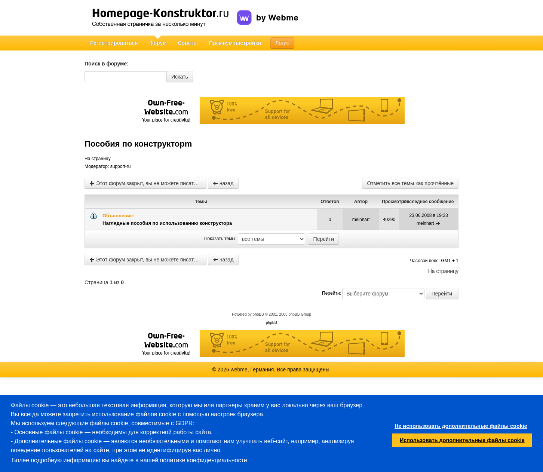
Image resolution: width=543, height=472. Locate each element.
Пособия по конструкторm (138, 143)
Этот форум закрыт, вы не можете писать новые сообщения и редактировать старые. (147, 183)
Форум (158, 43)
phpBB (258, 314)
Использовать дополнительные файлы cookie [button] (462, 440)
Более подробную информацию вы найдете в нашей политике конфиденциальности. (130, 460)
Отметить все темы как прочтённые (410, 183)
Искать (179, 77)
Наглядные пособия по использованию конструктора (167, 223)
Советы (188, 43)
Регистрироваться (114, 43)
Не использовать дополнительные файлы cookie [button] (461, 426)
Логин (282, 43)
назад (223, 183)
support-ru (120, 166)
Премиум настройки (235, 43)
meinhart (361, 219)
